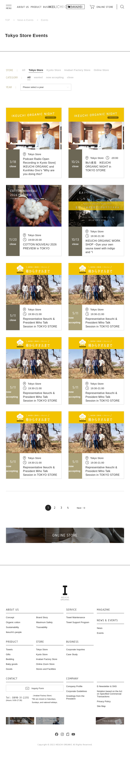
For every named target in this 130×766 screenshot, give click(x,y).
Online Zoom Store (45, 664)
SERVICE (71, 609)
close (70, 77)
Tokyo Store (36, 70)
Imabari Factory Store (77, 70)
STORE (40, 641)
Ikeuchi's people (14, 632)
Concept (10, 617)
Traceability (41, 627)
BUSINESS (72, 641)
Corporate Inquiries (75, 649)
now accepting (55, 77)
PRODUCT (36, 6)
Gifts (8, 654)
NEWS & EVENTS (107, 620)
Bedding (10, 659)
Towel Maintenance (75, 617)
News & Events (25, 20)
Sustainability (12, 627)
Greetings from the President (75, 697)
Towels (9, 649)
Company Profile (74, 686)
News (99, 628)
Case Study (72, 654)
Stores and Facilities (46, 669)
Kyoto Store (54, 70)
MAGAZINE (103, 609)
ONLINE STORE (104, 6)
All (23, 70)
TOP (7, 20)
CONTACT (11, 678)
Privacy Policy (104, 701)
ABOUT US (23, 6)
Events (100, 633)
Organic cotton (13, 622)
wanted (38, 77)
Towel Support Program (77, 622)
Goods (9, 669)
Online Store (101, 70)
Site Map (101, 706)
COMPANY (72, 678)
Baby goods (12, 664)
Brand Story (42, 617)
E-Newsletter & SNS (107, 686)
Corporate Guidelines (76, 691)
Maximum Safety (44, 622)
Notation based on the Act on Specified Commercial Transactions (109, 694)
